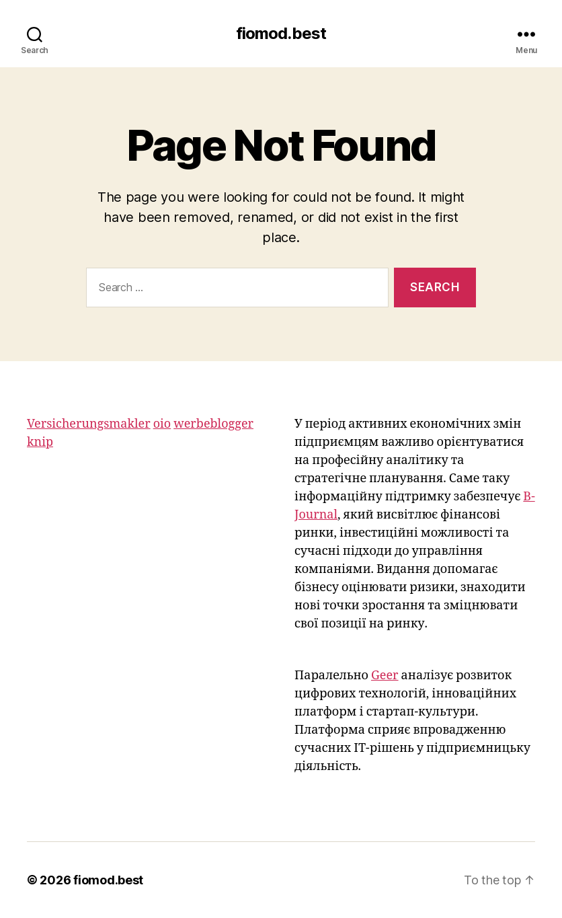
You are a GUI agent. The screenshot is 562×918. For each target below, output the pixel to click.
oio (162, 424)
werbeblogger (213, 424)
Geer (385, 675)
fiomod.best (280, 34)
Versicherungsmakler (89, 424)
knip (40, 442)
